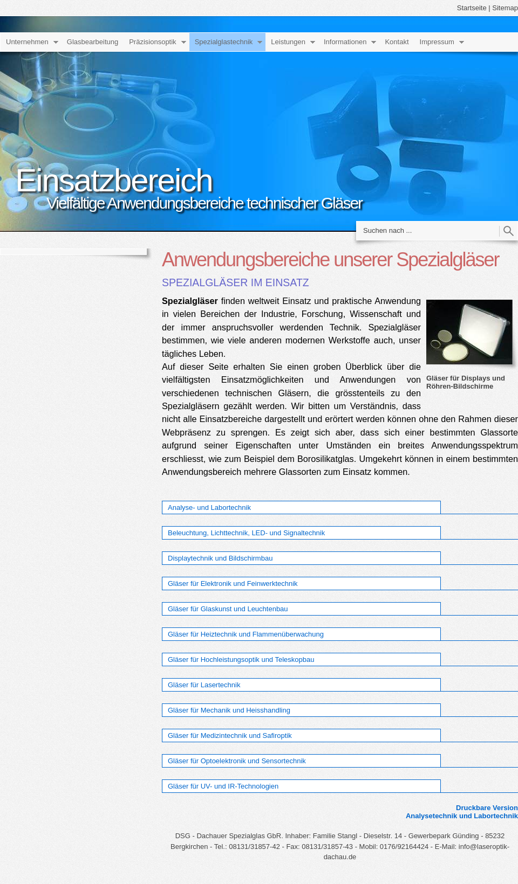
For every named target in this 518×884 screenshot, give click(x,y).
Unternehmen (27, 42)
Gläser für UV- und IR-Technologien (223, 786)
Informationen (345, 42)
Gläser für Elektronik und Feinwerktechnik (233, 583)
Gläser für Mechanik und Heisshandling (229, 710)
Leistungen (288, 42)
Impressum (437, 42)
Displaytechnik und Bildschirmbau (220, 558)
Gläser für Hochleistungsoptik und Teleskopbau (241, 659)
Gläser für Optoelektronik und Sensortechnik (237, 761)
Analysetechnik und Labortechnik (462, 816)
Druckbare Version (487, 808)
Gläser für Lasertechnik (204, 685)
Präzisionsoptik (152, 42)
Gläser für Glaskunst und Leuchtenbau (228, 609)
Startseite (472, 8)
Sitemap (505, 8)
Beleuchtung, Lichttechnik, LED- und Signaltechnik (246, 533)
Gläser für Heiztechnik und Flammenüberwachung (246, 634)
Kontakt (396, 42)
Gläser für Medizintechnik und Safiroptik (230, 735)
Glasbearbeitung (92, 42)
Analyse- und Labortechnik (209, 507)
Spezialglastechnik (224, 42)
